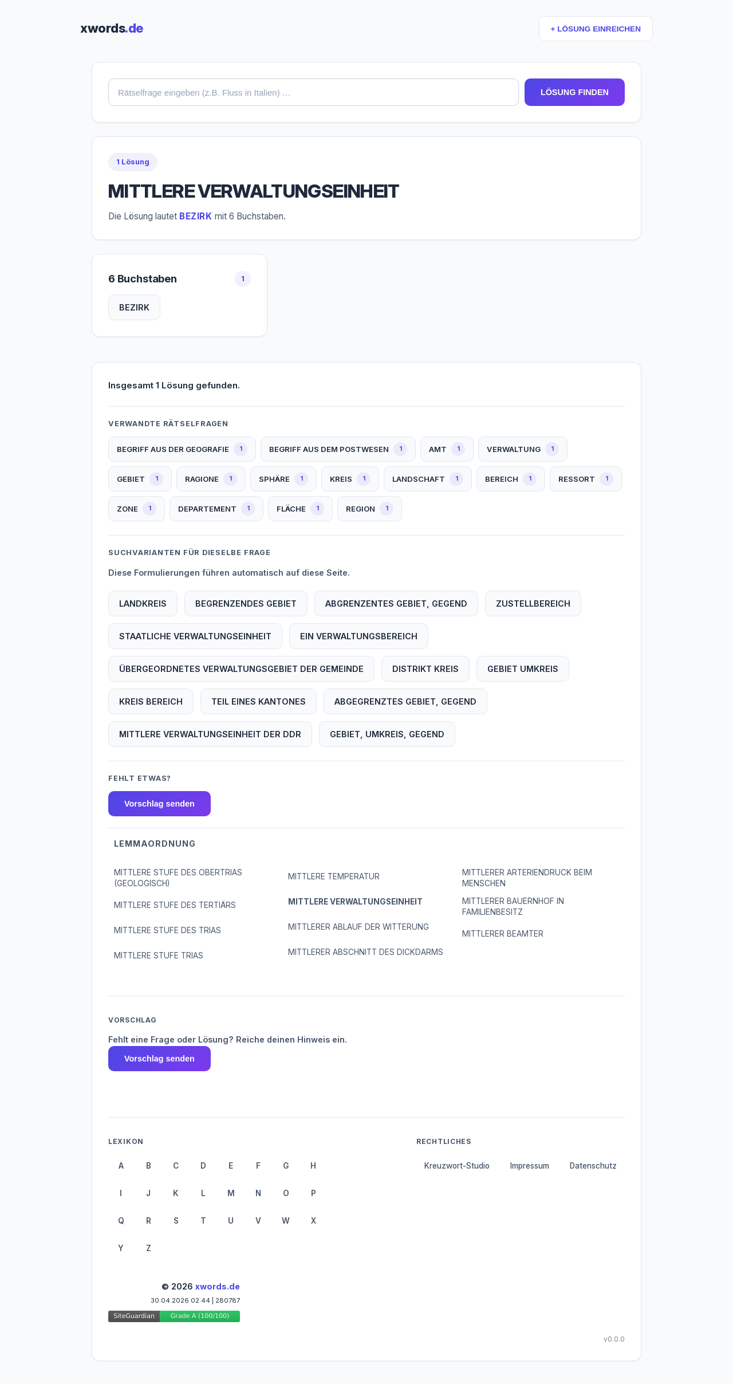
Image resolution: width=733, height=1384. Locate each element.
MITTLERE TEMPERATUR (334, 876)
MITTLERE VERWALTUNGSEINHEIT (355, 901)
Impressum (529, 1165)
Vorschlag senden (159, 803)
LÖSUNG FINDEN (575, 92)
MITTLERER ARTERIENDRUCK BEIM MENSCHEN (527, 878)
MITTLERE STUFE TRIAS (158, 955)
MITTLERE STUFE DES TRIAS (167, 930)
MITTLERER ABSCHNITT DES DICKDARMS (365, 952)
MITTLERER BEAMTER (502, 933)
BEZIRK (134, 307)
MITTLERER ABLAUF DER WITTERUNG (358, 926)
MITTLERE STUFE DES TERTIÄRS (175, 905)
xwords (111, 28)
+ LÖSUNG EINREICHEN (596, 29)
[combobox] (313, 92)
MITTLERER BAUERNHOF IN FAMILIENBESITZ (513, 907)
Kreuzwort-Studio (457, 1165)
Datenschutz (593, 1165)
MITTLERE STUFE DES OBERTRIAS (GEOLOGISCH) (178, 878)
